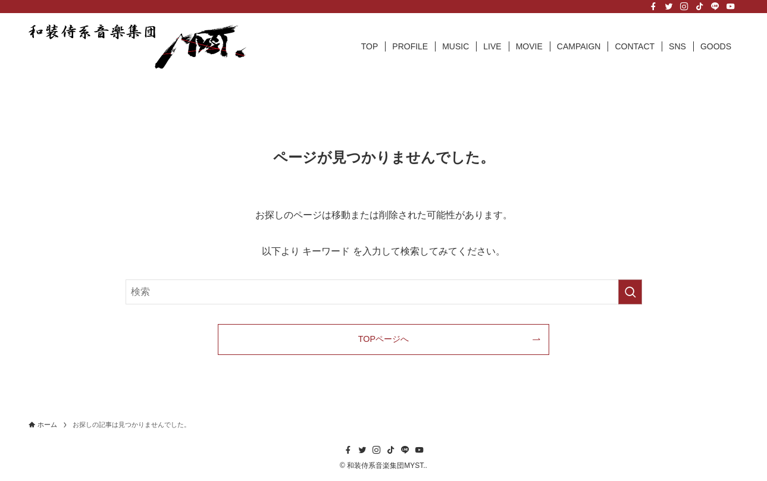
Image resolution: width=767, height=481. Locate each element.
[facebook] (653, 6)
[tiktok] (699, 6)
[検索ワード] (384, 291)
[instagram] (684, 6)
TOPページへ (383, 339)
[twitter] (669, 6)
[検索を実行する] (630, 291)
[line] (715, 6)
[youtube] (730, 6)
